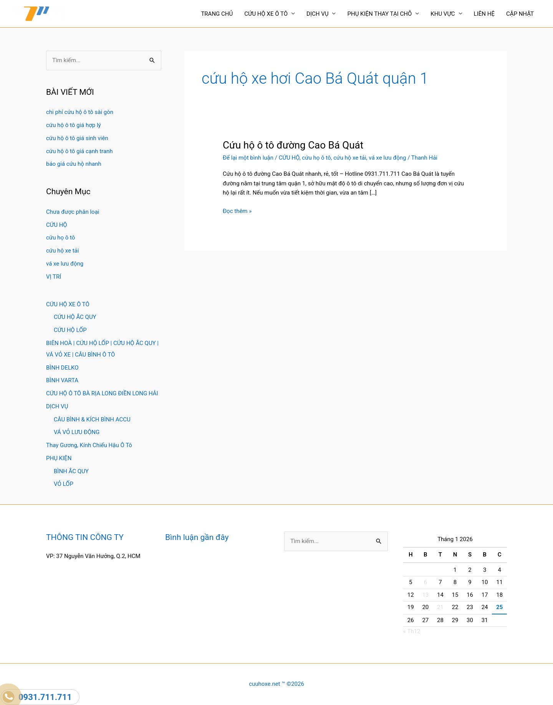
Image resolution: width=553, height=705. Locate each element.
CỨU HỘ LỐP (70, 330)
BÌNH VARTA (62, 380)
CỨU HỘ (56, 224)
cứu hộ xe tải (62, 250)
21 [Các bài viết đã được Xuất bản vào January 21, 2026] (440, 607)
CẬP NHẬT (520, 13)
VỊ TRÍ (53, 276)
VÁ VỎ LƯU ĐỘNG (76, 432)
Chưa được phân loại (72, 211)
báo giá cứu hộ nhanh (73, 163)
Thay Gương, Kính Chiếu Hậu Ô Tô (89, 445)
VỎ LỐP (63, 483)
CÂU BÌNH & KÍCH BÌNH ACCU (92, 419)
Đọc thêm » (237, 211)
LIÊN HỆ (484, 13)
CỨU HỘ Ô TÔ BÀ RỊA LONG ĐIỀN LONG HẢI (102, 393)
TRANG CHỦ (217, 13)
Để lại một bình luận (248, 157)
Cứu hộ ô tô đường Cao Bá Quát (293, 145)
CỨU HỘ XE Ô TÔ (266, 13)
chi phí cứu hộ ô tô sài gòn (79, 112)
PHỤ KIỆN (58, 458)
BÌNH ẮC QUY (71, 471)
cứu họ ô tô (60, 237)
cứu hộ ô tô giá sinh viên (77, 138)
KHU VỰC (442, 13)
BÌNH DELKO (62, 367)
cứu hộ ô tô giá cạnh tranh (79, 151)
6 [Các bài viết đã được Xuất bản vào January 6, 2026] (425, 582)
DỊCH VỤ (317, 13)
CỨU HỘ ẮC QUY (75, 317)
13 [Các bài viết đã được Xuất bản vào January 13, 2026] (425, 594)
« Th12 (412, 631)
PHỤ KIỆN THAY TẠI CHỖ (379, 13)
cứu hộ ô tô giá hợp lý (73, 125)
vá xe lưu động (64, 263)
